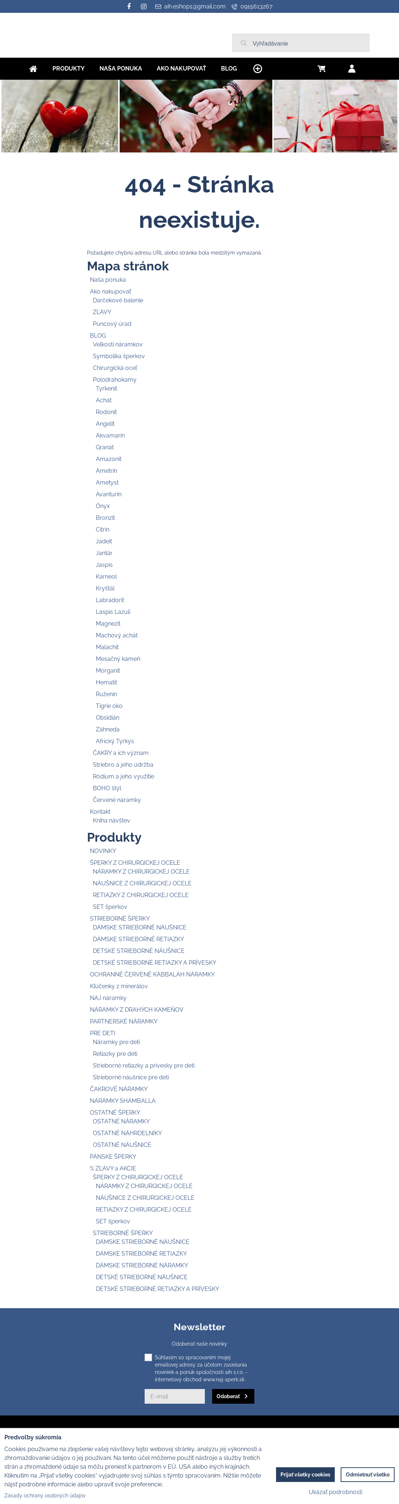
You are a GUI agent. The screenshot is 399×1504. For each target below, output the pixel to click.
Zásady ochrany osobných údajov (45, 1495)
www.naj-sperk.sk (223, 1379)
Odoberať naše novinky (199, 1344)
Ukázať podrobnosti (335, 1492)
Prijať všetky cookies (305, 1475)
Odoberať (228, 1396)
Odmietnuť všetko (367, 1475)
